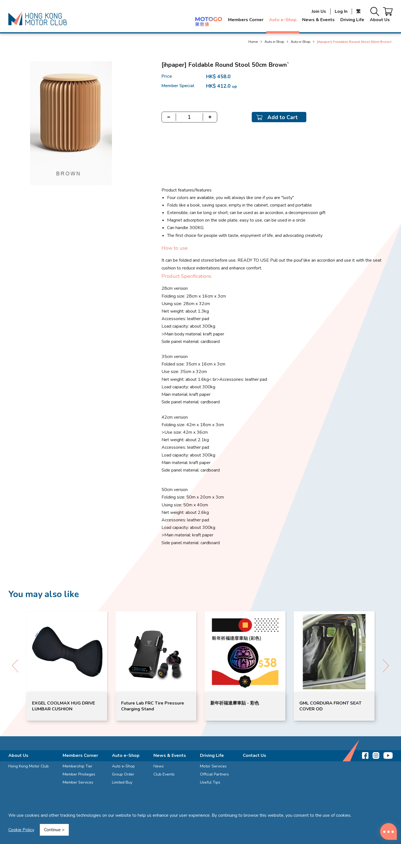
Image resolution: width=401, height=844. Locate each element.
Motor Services (213, 766)
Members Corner (245, 20)
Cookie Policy (21, 830)
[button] (386, 666)
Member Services (78, 782)
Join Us (319, 11)
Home (253, 41)
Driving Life (352, 20)
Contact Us (254, 755)
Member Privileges (79, 774)
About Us (380, 20)
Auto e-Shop (283, 20)
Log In (341, 11)
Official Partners (214, 774)
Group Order (123, 774)
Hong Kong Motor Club (28, 766)
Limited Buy (122, 782)
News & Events (318, 20)
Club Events (164, 774)
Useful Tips (210, 782)
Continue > (54, 830)
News (158, 766)
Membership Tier (77, 766)
